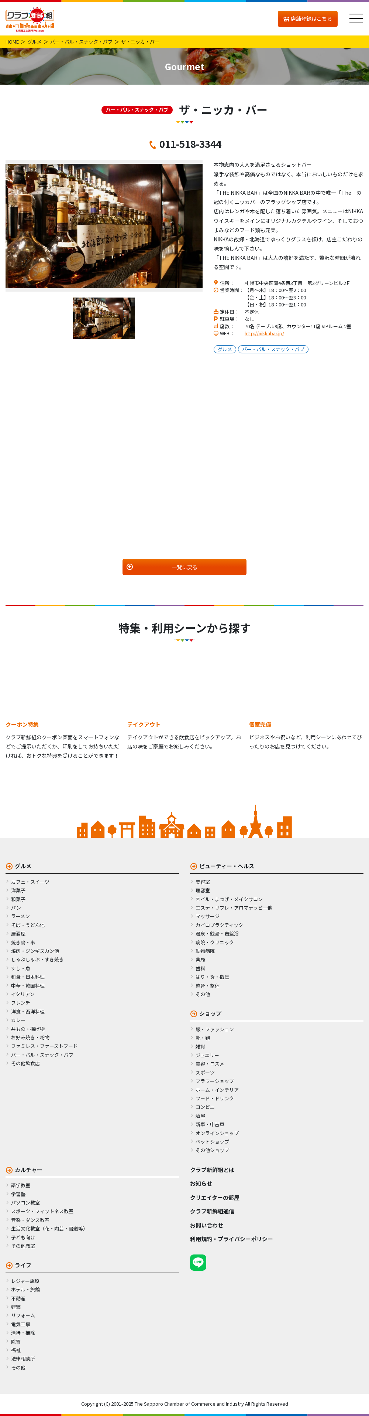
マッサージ (208, 916)
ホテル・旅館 (25, 1289)
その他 (203, 994)
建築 (16, 1306)
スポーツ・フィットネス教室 (42, 1211)
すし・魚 (20, 968)
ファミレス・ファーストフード (44, 1045)
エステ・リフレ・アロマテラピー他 (234, 907)
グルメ (34, 41)
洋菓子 (18, 890)
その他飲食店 (25, 1063)
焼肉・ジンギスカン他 (35, 950)
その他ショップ (212, 1150)
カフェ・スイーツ (30, 881)
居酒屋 (18, 933)
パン (16, 907)
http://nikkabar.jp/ (264, 333)
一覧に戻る (184, 567)
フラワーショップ (215, 1080)
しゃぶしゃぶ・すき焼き (37, 959)
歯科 (200, 968)
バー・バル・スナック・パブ (81, 41)
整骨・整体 (208, 985)
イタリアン (22, 994)
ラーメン (20, 916)
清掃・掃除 (23, 1332)
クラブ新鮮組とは (212, 1170)
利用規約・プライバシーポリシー (231, 1239)
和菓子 (18, 899)
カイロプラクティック (219, 924)
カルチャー (28, 1170)
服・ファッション (215, 1029)
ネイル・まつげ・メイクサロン (229, 899)
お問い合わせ (206, 1225)
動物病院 (205, 950)
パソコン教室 (25, 1202)
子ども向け (23, 1237)
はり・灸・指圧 (212, 976)
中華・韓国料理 (28, 985)
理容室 (203, 890)
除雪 (16, 1341)
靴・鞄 (203, 1037)
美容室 (203, 881)
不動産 (18, 1298)
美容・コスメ (210, 1063)
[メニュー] (356, 19)
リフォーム (23, 1315)
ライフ (23, 1265)
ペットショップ (212, 1141)
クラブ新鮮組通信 (212, 1211)
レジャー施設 (25, 1280)
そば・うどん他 (28, 924)
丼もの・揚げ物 (28, 1028)
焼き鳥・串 (23, 942)
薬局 (200, 959)
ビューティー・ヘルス (226, 866)
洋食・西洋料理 (28, 1011)
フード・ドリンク (215, 1098)
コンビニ (205, 1106)
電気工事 (20, 1324)
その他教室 (23, 1245)
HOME (12, 41)
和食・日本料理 (28, 976)
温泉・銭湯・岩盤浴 (217, 933)
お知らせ (201, 1183)
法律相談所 (23, 1358)
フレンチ (20, 1002)
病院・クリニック (215, 942)
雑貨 (200, 1046)
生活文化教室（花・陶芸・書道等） (49, 1228)
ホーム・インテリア (217, 1089)
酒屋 (200, 1115)
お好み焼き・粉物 (30, 1037)
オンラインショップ (217, 1133)
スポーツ (205, 1072)
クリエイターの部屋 (214, 1197)
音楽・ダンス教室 (30, 1219)
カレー (18, 1019)
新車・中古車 (210, 1124)
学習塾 (18, 1194)
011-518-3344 (190, 143)
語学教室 (20, 1185)
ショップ (210, 1013)
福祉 (16, 1350)
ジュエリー (207, 1055)
